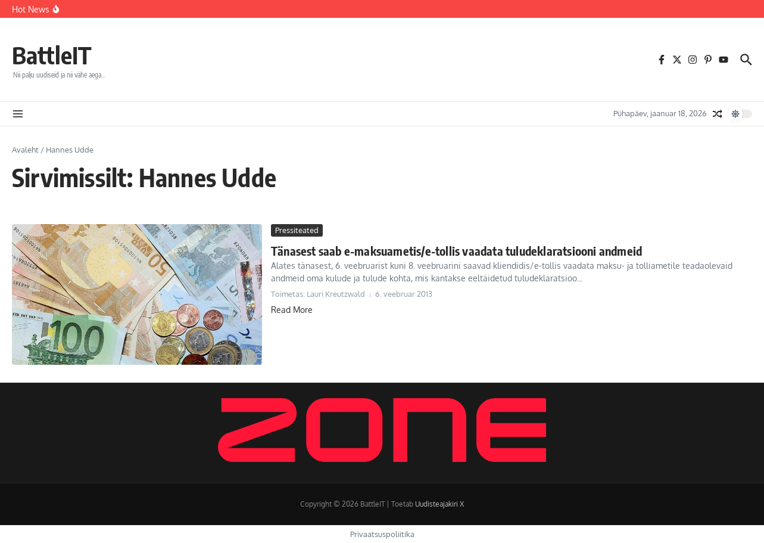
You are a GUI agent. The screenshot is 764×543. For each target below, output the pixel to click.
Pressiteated (297, 230)
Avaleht (25, 149)
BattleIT (52, 55)
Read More (292, 310)
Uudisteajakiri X (439, 503)
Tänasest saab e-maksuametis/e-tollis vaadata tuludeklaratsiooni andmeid (456, 250)
